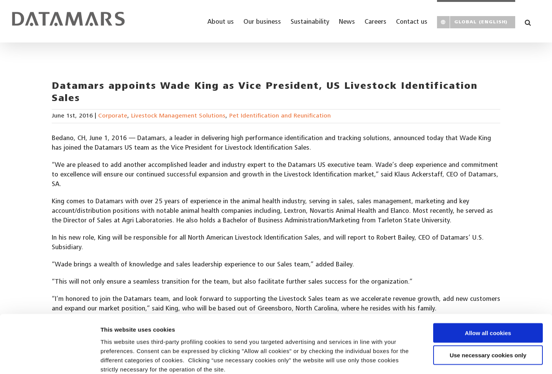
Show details (402, 359)
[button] (528, 21)
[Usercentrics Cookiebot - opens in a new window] (49, 359)
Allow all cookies (488, 291)
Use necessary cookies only (488, 314)
